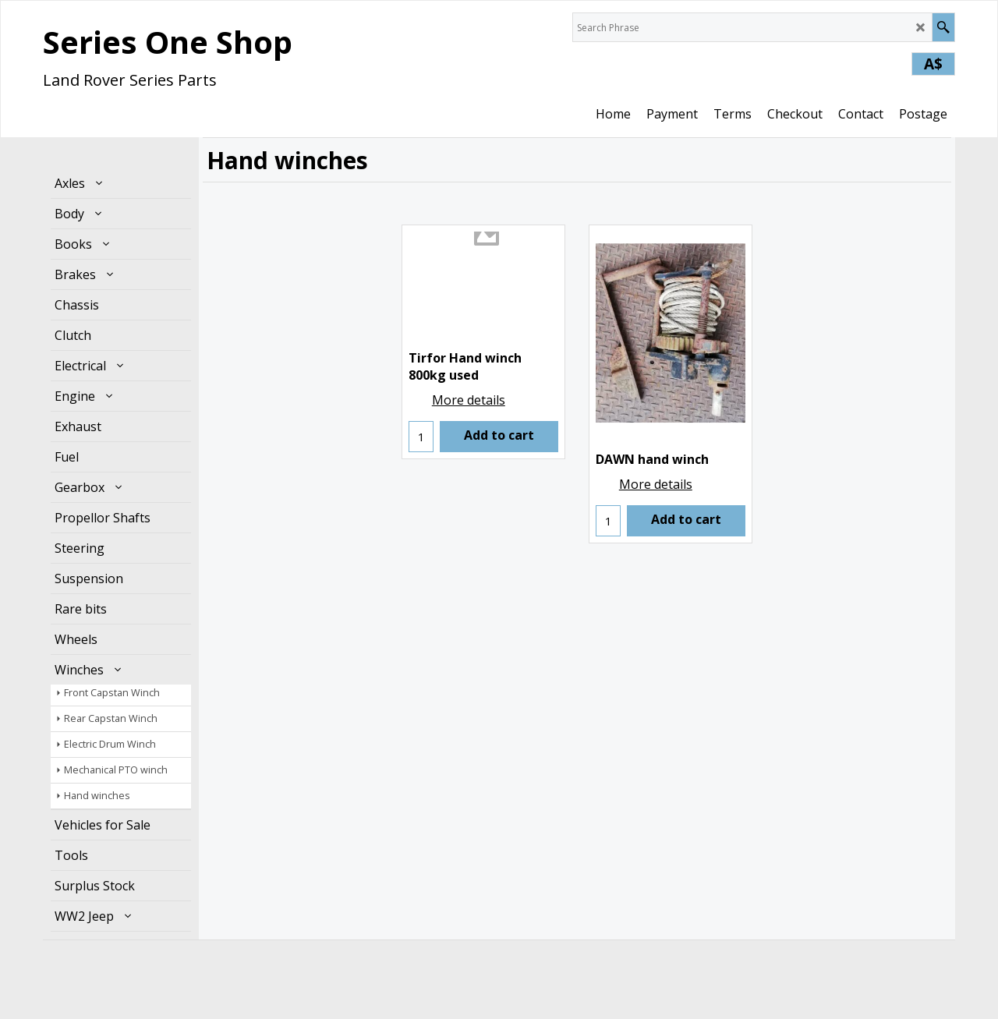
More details (468, 400)
